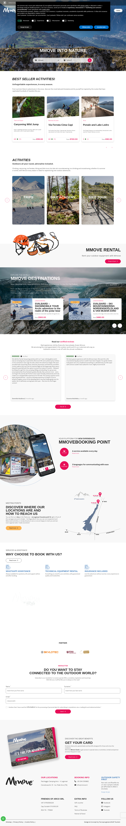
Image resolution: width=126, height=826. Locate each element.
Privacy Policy (18, 822)
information (31, 707)
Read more (114, 285)
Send (63, 711)
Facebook (105, 803)
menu (118, 10)
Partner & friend (80, 814)
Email (8, 697)
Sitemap (9, 822)
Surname (67, 686)
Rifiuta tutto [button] (86, 27)
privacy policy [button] (85, 5)
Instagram (105, 806)
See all (63, 407)
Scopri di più (113, 261)
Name (8, 686)
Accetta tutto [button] (101, 27)
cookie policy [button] (46, 9)
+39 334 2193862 (82, 781)
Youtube (105, 810)
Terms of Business (81, 810)
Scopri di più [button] (24, 27)
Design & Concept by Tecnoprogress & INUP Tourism (102, 822)
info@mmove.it (81, 785)
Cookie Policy (30, 822)
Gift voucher (79, 803)
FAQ (76, 806)
